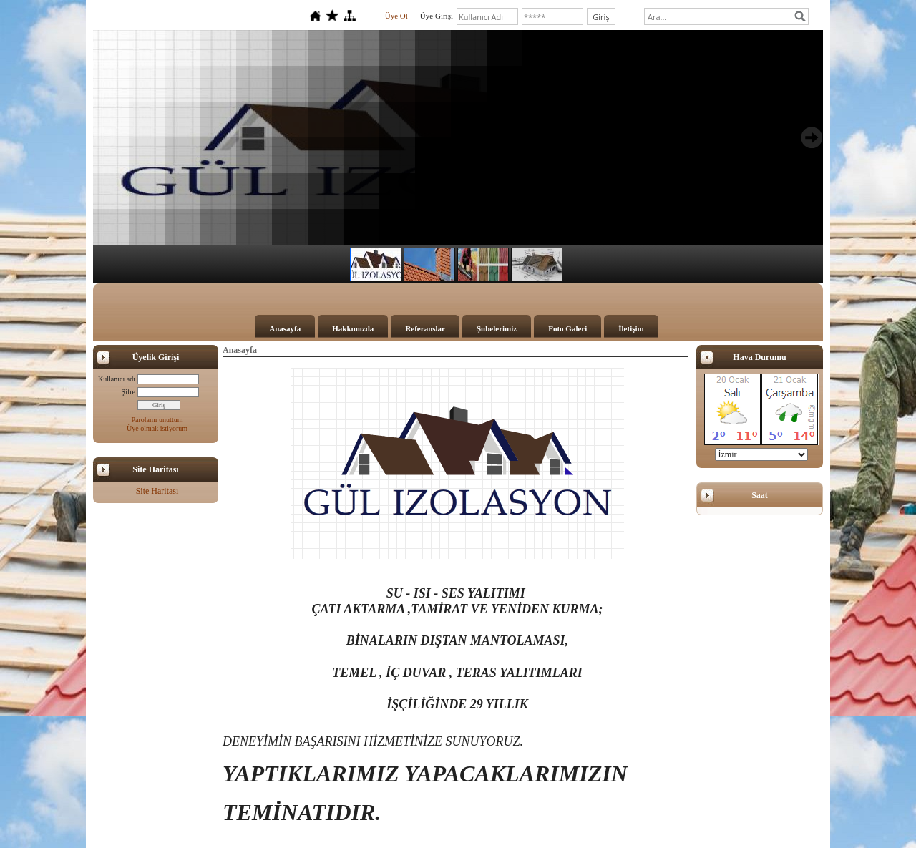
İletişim (630, 328)
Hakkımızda (353, 328)
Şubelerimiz (497, 328)
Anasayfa (285, 328)
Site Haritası (157, 491)
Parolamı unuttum (157, 420)
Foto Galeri (567, 328)
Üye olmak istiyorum (157, 428)
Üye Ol (396, 15)
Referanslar (425, 328)
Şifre (128, 392)
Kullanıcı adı (116, 379)
